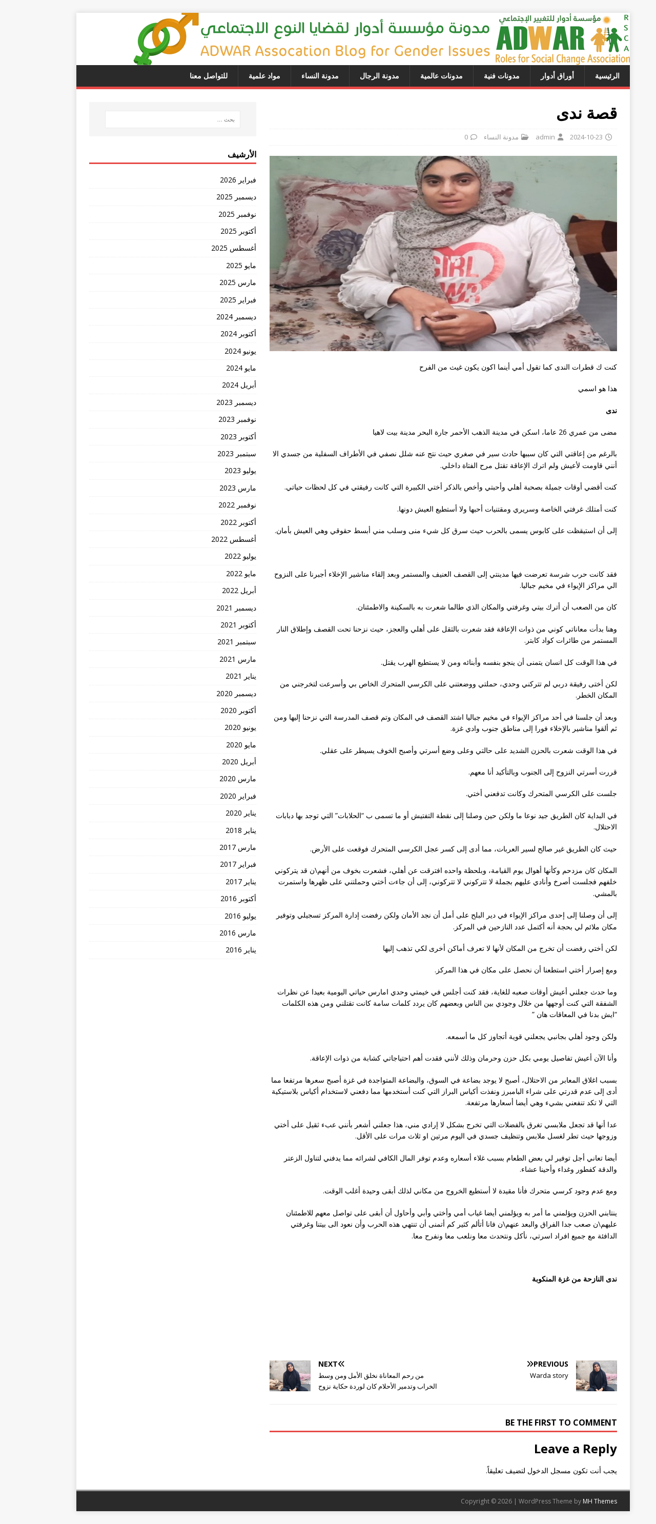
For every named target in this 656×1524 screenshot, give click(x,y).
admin (520, 136)
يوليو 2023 (215, 470)
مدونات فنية (477, 75)
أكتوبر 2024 (213, 333)
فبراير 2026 (213, 180)
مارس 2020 (212, 778)
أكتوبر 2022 (213, 522)
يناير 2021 (215, 676)
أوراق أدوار (532, 75)
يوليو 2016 (215, 916)
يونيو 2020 (215, 727)
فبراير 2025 (213, 299)
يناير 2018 (215, 830)
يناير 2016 (215, 949)
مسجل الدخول (524, 1470)
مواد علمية (239, 75)
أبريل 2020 (214, 761)
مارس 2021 (212, 659)
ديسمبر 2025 (211, 196)
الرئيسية (582, 75)
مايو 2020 (216, 744)
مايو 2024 (216, 368)
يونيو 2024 (215, 351)
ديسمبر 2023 (211, 402)
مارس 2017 (212, 847)
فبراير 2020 (213, 796)
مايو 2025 (216, 265)
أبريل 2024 (214, 385)
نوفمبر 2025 (212, 214)
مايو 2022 (216, 573)
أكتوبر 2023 (213, 436)
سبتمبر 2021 (211, 641)
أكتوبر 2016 (213, 898)
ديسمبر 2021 (211, 608)
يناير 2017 (215, 881)
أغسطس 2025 (208, 248)
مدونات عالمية (416, 75)
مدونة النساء (295, 75)
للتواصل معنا (183, 75)
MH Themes (575, 1501)
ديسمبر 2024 (211, 316)
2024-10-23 (561, 136)
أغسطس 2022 (208, 539)
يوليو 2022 (215, 556)
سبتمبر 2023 (211, 453)
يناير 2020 (215, 813)
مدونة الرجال (354, 75)
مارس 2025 (212, 282)
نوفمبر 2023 (212, 419)
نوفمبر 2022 (212, 505)
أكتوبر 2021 (213, 624)
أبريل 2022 (214, 590)
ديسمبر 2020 (211, 693)
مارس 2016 (212, 933)
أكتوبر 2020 (213, 710)
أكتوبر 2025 (213, 231)
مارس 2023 (212, 488)
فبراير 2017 (213, 864)
